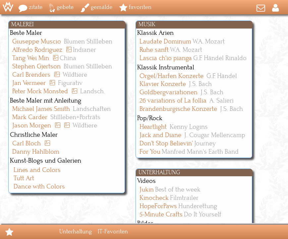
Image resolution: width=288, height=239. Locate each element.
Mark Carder (29, 117)
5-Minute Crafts (161, 214)
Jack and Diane (160, 135)
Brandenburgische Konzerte (178, 109)
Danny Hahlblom (35, 151)
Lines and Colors (37, 170)
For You (150, 151)
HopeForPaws (158, 206)
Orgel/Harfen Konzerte (171, 76)
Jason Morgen (31, 125)
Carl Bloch (26, 143)
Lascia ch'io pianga (166, 58)
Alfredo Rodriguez (37, 49)
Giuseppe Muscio (36, 41)
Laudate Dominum (165, 41)
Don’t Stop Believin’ (166, 143)
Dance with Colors (39, 186)
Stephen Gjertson (36, 66)
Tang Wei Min (30, 58)
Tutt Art (24, 178)
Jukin (147, 189)
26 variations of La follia (173, 100)
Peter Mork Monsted (40, 91)
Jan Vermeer (29, 83)
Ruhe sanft (154, 49)
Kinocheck (154, 198)
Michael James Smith (41, 109)
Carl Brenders (31, 74)
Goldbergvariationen (169, 92)
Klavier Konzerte (163, 84)
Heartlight (153, 126)
